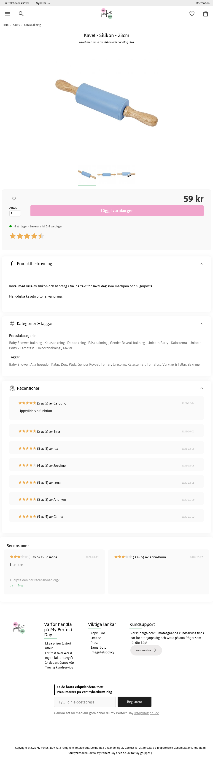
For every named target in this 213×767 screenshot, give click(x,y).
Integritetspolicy (102, 652)
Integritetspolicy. (146, 713)
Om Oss (96, 638)
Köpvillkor (98, 633)
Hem (5, 25)
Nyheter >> (43, 3)
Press (94, 643)
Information (202, 3)
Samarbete (98, 647)
